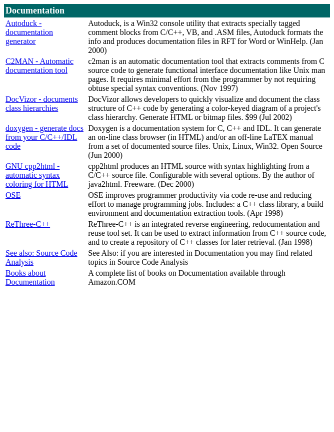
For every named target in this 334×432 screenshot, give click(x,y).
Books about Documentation (30, 277)
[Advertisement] (169, 358)
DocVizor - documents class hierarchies (42, 103)
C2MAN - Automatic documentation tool (40, 65)
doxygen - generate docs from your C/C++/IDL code (45, 137)
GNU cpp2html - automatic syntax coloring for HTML (37, 175)
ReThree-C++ (28, 224)
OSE (13, 195)
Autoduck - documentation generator (29, 32)
